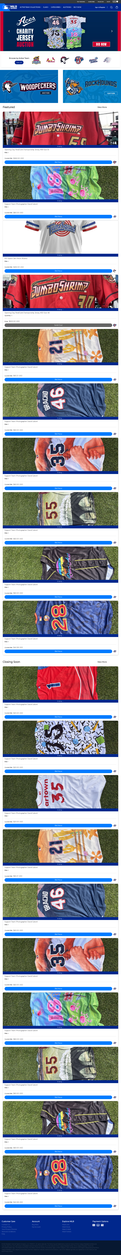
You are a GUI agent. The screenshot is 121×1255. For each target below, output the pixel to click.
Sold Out (58, 325)
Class (45, 7)
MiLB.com (101, 1)
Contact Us (6, 1224)
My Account (36, 1227)
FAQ (3, 1234)
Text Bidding (81, 1)
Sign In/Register (100, 7)
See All (19, 62)
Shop (108, 1)
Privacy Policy (7, 1227)
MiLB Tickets (66, 1231)
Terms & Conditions (8, 1231)
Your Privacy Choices (9, 1229)
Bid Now (58, 162)
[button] (9, 31)
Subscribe (91, 1)
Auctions (67, 7)
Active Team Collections (30, 7)
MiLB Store (66, 1227)
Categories (55, 7)
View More (102, 107)
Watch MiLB (66, 1229)
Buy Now (77, 7)
